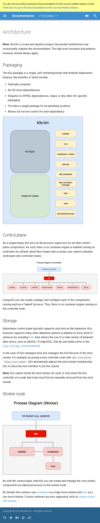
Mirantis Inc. (26, 511)
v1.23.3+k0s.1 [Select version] (47, 16)
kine (31, 337)
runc (84, 492)
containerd (43, 492)
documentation (21, 346)
